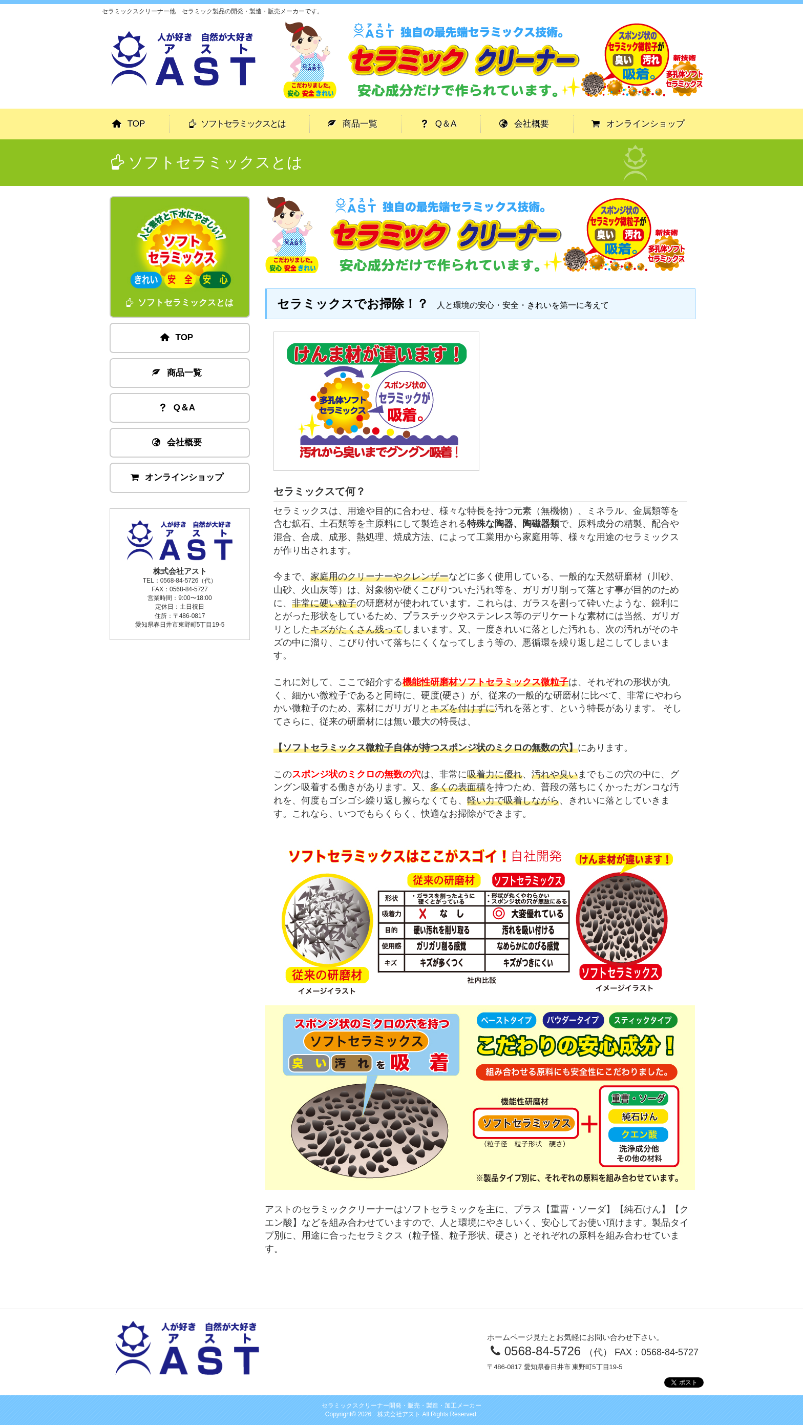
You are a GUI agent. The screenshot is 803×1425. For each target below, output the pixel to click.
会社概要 (524, 124)
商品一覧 (352, 124)
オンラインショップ (638, 124)
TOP (129, 124)
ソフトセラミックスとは (236, 124)
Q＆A (438, 124)
